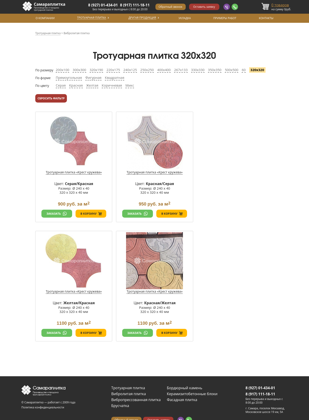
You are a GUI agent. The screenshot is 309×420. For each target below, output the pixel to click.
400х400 (164, 69)
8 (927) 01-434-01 (103, 5)
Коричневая (112, 85)
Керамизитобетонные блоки (192, 393)
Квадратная (114, 77)
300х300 (79, 69)
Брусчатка (120, 405)
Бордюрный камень (184, 387)
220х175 (113, 69)
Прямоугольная (69, 77)
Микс (129, 85)
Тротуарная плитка (128, 387)
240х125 (130, 69)
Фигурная (93, 77)
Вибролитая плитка (128, 393)
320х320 (257, 69)
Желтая (92, 85)
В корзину (89, 214)
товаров (280, 5)
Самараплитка (50, 4)
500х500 (231, 69)
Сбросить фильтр (51, 98)
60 (244, 69)
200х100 (62, 69)
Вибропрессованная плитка (136, 399)
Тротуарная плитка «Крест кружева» (74, 172)
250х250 (147, 69)
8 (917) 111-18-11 (135, 5)
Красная (76, 85)
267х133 (180, 69)
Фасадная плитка (182, 399)
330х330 (198, 69)
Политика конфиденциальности (42, 407)
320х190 (96, 69)
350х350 (214, 69)
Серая (61, 85)
